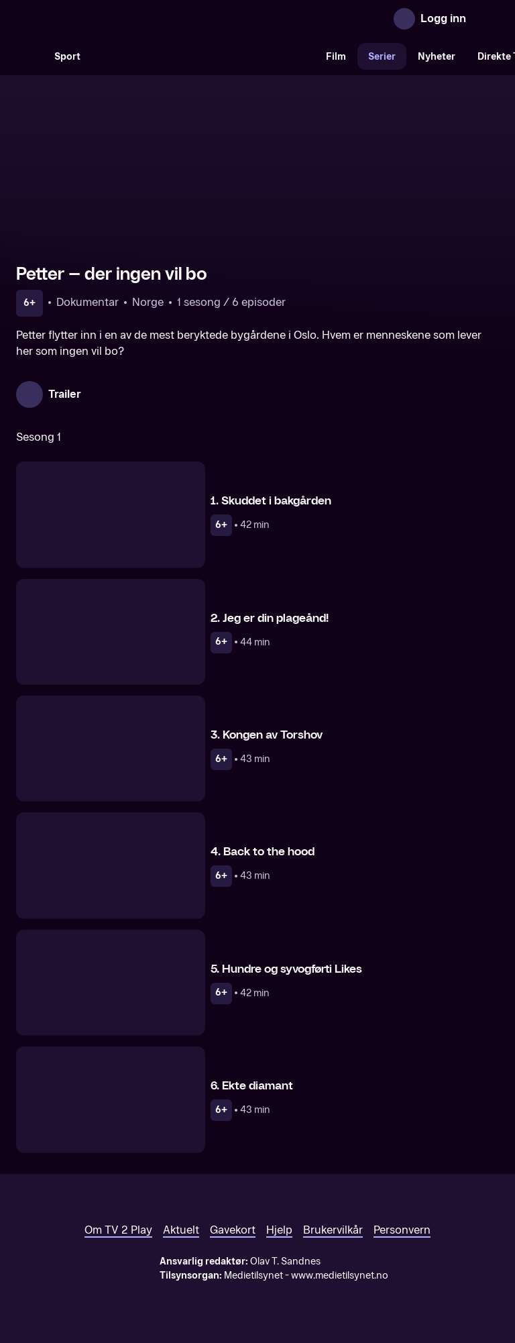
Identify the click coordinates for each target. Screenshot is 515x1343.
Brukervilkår (333, 1230)
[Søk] (29, 56)
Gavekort (232, 1230)
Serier (382, 56)
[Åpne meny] (485, 18)
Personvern (402, 1230)
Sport (67, 56)
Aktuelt (181, 1230)
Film (336, 56)
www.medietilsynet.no (339, 1275)
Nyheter (436, 56)
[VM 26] (203, 56)
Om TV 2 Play (118, 1230)
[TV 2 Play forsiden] (116, 18)
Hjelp (279, 1230)
